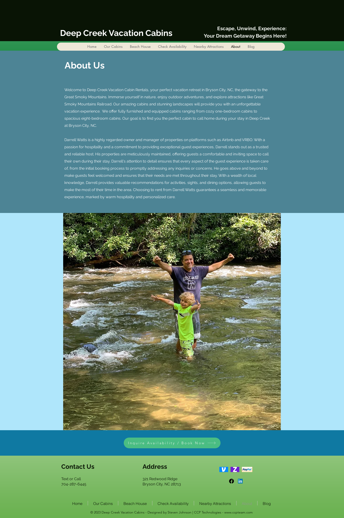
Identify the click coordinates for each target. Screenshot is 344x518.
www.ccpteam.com (238, 512)
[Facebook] (231, 481)
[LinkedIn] (240, 481)
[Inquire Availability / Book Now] (172, 443)
